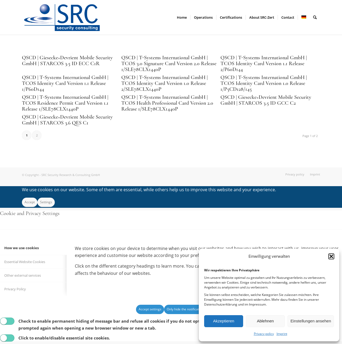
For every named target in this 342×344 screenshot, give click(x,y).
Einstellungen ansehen (310, 321)
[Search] (315, 17)
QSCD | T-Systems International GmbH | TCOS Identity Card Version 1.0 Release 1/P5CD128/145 (263, 83)
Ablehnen (265, 321)
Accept (30, 202)
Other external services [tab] (22, 275)
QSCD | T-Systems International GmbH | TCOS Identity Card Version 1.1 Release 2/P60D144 (263, 63)
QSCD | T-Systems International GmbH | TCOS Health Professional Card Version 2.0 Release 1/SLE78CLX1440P (167, 103)
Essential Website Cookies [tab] (24, 261)
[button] (331, 256)
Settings (46, 202)
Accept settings (150, 309)
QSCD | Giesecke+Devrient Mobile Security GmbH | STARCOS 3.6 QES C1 (67, 120)
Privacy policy (264, 333)
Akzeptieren (223, 321)
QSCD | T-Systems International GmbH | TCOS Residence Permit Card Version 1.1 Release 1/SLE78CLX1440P (65, 103)
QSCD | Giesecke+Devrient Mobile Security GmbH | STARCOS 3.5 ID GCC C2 (265, 100)
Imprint (282, 333)
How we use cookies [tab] (21, 247)
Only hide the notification (185, 309)
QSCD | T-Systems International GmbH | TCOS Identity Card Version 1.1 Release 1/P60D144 (65, 83)
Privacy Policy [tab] (15, 289)
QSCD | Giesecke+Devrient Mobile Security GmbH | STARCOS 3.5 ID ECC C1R (67, 60)
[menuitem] (181, 17)
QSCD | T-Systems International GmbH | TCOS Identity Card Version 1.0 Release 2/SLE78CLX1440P (164, 83)
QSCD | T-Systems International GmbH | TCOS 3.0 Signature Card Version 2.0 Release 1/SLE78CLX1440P (168, 63)
